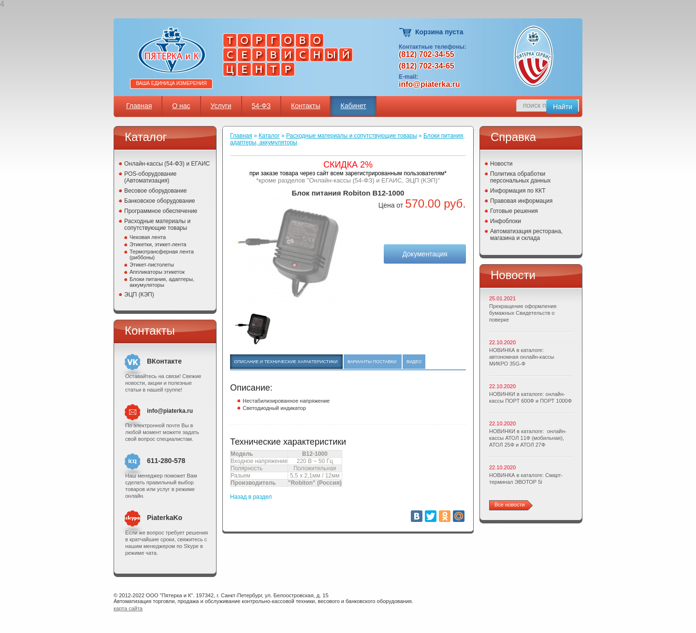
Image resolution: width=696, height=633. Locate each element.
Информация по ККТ (518, 190)
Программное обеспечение (160, 211)
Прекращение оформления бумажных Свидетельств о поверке (522, 313)
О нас (181, 106)
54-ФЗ (261, 106)
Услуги (221, 106)
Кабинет (353, 106)
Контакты (305, 106)
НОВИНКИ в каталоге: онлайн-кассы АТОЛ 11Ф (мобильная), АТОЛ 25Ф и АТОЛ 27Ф (527, 438)
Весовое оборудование (155, 190)
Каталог (269, 135)
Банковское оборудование (159, 200)
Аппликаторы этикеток (157, 272)
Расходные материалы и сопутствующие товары (157, 224)
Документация (424, 254)
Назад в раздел (251, 496)
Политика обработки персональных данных (520, 177)
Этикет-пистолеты (152, 264)
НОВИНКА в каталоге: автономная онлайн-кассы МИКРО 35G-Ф (521, 356)
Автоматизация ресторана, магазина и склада (526, 234)
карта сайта (128, 608)
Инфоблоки (505, 221)
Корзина (406, 33)
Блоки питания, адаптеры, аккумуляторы (162, 282)
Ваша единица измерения (171, 83)
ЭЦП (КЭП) (139, 294)
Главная (139, 106)
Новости (501, 163)
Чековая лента (148, 237)
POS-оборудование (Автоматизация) (150, 177)
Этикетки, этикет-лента (158, 244)
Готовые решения (514, 211)
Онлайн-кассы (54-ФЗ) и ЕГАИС (167, 163)
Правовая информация (521, 200)
